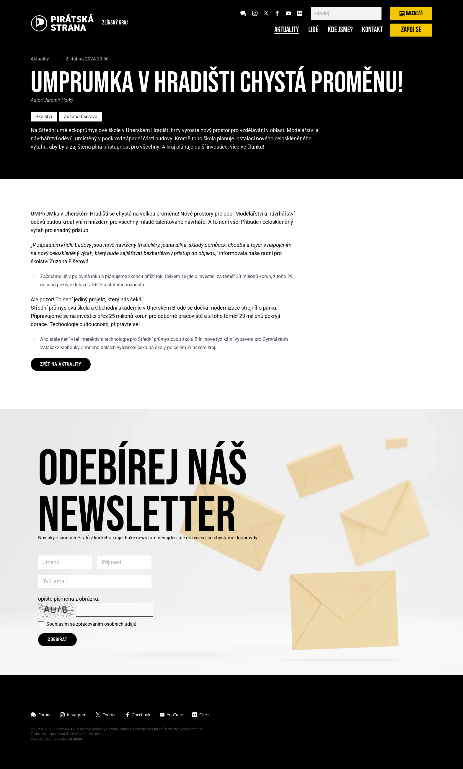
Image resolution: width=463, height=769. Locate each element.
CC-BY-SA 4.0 (64, 729)
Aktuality (286, 30)
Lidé (313, 30)
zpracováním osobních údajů (106, 624)
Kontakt (372, 30)
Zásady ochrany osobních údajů (56, 739)
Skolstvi (43, 116)
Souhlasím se (91, 624)
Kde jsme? (340, 30)
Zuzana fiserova (80, 116)
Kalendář (411, 13)
